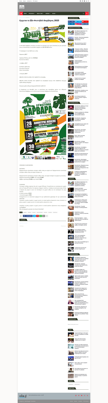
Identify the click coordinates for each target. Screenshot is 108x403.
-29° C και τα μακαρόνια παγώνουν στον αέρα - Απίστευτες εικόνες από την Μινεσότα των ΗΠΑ (80, 237)
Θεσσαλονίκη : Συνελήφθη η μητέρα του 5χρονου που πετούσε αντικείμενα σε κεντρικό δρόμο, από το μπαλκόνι (81, 149)
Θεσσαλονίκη (77, 384)
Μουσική (34, 212)
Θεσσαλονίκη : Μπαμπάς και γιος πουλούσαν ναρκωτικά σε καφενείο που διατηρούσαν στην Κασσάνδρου (82, 167)
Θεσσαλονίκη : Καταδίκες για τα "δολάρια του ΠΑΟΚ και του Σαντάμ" (81, 91)
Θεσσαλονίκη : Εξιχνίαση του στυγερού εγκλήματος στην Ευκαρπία (81, 308)
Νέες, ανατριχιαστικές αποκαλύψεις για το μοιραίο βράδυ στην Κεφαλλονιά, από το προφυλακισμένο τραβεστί (81, 302)
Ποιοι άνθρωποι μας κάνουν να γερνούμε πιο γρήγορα (81, 369)
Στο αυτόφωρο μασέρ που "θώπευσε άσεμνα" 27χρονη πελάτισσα (81, 97)
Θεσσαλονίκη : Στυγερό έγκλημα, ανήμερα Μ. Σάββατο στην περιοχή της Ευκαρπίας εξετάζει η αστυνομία (81, 283)
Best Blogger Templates (30, 401)
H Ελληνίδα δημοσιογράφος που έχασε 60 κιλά (81, 357)
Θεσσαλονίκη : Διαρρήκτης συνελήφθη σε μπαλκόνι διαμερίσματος (80, 119)
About (24, 1)
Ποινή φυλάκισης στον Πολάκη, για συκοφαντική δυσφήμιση (81, 67)
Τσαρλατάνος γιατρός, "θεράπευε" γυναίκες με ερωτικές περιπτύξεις (81, 213)
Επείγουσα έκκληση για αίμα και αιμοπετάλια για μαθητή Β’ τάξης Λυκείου (81, 314)
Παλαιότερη (63, 226)
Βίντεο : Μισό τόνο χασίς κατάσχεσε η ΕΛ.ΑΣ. (80, 136)
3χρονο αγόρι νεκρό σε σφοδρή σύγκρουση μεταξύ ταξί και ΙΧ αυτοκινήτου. (81, 277)
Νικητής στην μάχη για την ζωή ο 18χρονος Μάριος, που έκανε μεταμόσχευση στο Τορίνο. (81, 352)
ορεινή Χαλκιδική (39, 212)
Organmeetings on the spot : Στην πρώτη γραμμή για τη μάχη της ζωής (81, 334)
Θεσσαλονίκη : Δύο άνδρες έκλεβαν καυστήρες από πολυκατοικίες (80, 131)
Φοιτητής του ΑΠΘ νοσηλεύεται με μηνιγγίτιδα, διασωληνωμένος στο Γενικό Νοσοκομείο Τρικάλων (82, 346)
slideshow (55, 212)
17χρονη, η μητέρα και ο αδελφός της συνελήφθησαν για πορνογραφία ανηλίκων (81, 113)
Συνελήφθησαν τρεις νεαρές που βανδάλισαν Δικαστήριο (81, 124)
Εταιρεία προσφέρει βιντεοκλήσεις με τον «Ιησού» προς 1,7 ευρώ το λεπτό (81, 189)
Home (20, 1)
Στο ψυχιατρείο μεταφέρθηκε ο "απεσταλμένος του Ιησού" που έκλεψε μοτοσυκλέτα (81, 195)
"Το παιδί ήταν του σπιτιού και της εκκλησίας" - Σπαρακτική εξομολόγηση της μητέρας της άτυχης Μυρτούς (81, 85)
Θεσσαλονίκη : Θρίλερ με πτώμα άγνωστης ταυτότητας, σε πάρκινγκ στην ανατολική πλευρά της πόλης (81, 107)
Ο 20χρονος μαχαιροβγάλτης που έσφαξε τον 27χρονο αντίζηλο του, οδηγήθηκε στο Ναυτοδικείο (81, 173)
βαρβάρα (27, 17)
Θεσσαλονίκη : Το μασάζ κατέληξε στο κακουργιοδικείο (81, 207)
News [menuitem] (25, 13)
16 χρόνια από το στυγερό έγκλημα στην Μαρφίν (80, 79)
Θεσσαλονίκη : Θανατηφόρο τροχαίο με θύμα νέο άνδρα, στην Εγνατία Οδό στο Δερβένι (81, 161)
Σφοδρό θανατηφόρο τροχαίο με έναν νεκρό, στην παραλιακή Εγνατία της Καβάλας (81, 56)
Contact (80, 401)
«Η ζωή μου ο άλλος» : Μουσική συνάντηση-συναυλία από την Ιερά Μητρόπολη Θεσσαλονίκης (81, 50)
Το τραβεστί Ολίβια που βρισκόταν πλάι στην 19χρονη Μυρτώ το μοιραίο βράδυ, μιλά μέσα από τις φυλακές (81, 271)
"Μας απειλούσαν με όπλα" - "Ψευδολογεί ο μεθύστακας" (81, 44)
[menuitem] (21, 13)
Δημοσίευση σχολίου (23, 223)
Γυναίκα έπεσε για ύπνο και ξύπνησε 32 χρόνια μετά (80, 248)
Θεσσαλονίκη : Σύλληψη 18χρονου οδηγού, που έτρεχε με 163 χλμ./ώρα (81, 142)
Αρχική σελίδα (22, 17)
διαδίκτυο (29, 212)
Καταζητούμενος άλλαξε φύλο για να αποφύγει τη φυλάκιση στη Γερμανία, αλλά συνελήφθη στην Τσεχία (81, 201)
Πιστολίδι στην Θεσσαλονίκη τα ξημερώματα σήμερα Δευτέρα (81, 154)
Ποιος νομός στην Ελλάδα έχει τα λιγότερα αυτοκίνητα (82, 242)
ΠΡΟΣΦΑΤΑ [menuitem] (31, 13)
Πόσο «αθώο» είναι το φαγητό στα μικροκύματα (81, 363)
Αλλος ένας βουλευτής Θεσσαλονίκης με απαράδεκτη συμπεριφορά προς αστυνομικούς (81, 295)
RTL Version (35, 1)
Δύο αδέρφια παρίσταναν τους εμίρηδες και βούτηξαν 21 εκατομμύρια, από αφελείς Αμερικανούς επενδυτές (81, 32)
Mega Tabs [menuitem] (40, 13)
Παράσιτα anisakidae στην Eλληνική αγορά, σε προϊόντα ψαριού (81, 375)
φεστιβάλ (45, 212)
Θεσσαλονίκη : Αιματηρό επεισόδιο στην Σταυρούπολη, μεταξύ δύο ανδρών (81, 265)
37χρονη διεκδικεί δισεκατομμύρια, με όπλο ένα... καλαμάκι (81, 62)
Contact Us (29, 1)
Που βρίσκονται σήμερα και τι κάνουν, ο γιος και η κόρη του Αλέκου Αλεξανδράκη (81, 289)
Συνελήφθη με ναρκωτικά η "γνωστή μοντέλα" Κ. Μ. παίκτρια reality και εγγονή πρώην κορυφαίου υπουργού (81, 259)
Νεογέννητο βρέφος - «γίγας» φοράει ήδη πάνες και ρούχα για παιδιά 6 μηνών (81, 219)
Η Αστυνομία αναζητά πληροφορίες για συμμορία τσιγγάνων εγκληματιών (80, 73)
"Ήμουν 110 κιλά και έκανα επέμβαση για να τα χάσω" (80, 339)
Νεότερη (21, 226)
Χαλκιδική (50, 212)
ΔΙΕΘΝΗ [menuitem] (47, 13)
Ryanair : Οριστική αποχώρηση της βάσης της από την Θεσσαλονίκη (81, 38)
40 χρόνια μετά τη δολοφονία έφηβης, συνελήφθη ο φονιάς (81, 224)
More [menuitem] (53, 13)
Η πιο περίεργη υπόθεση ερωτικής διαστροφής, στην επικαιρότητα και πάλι (80, 231)
